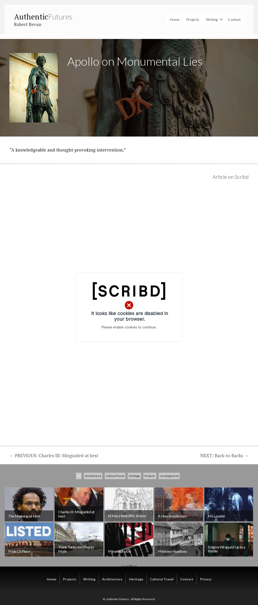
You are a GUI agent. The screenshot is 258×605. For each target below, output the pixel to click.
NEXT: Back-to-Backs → (224, 455)
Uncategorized (169, 501)
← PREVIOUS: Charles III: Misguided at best (53, 455)
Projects (192, 19)
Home (174, 19)
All (78, 501)
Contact (234, 19)
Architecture (93, 501)
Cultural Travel (115, 501)
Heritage (134, 501)
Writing (212, 19)
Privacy (205, 579)
